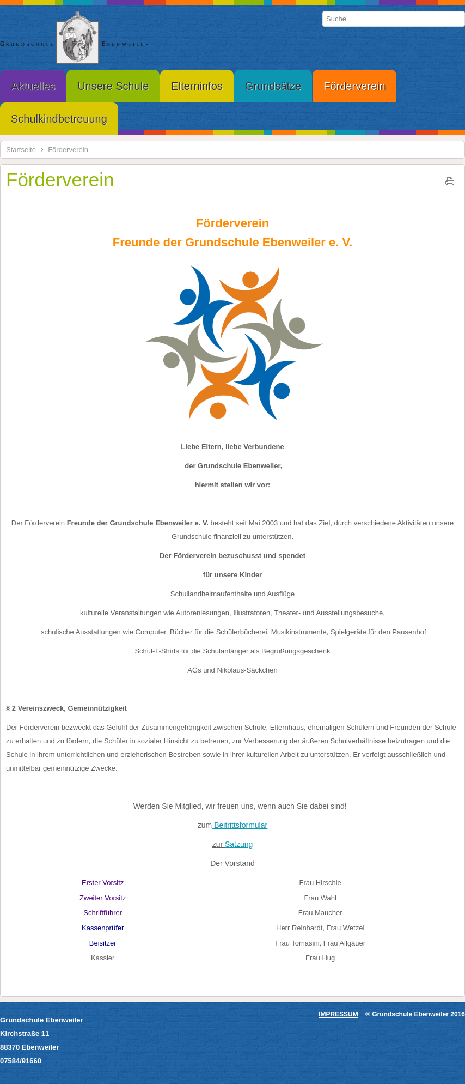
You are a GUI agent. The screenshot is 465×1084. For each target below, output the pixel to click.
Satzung (239, 844)
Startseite (21, 150)
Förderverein (60, 179)
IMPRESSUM (338, 1014)
